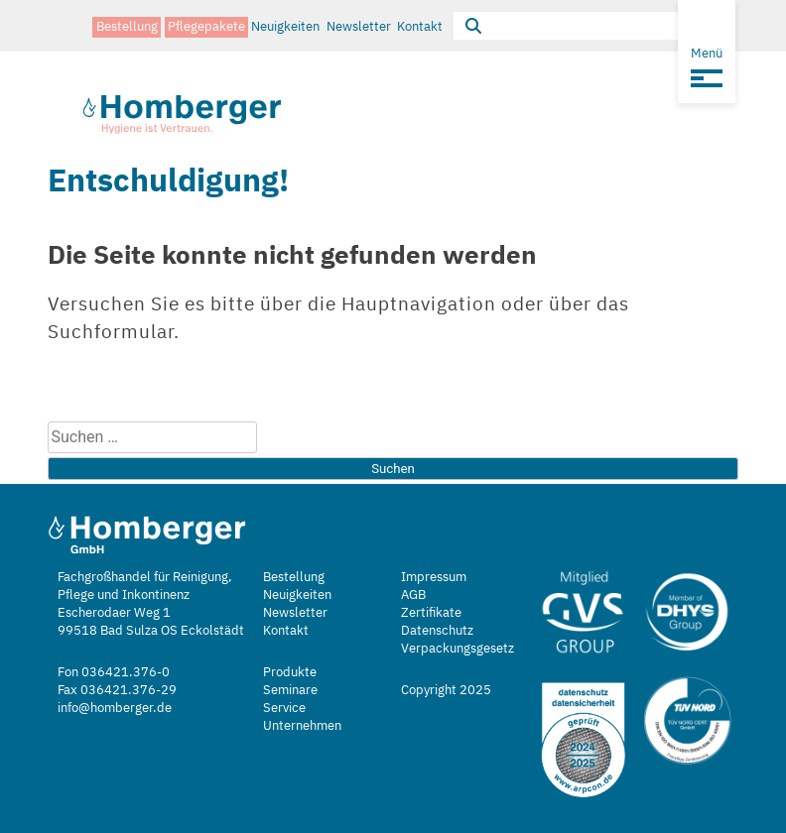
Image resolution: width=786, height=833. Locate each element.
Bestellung (127, 25)
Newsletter (359, 25)
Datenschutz (437, 630)
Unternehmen (302, 725)
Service (284, 707)
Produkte (290, 671)
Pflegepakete (206, 25)
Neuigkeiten (285, 25)
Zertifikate (431, 612)
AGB (413, 594)
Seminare (290, 689)
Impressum (433, 576)
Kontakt (420, 25)
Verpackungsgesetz (457, 648)
